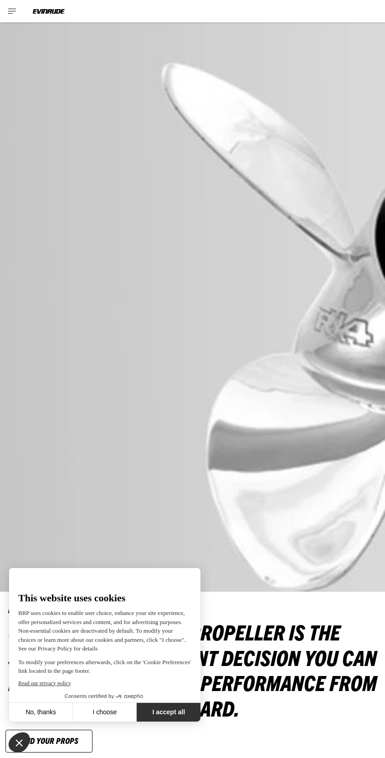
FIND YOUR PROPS (49, 740)
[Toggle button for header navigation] (12, 11)
